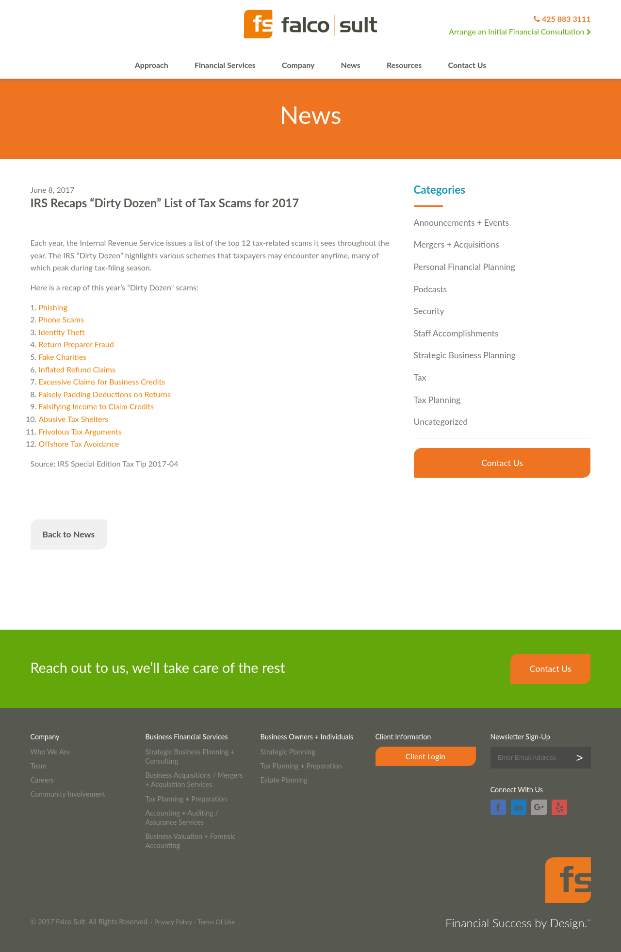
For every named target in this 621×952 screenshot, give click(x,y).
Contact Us (467, 64)
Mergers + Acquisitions (456, 244)
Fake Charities (63, 364)
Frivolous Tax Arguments (80, 439)
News (350, 64)
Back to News (69, 534)
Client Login (425, 756)
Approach (151, 64)
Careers (42, 780)
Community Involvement (68, 794)
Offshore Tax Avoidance (79, 451)
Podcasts (430, 289)
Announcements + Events (461, 222)
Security (429, 311)
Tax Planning (437, 400)
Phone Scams (61, 327)
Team (39, 766)
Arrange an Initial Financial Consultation (519, 31)
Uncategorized (441, 422)
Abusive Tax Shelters (74, 426)
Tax (420, 377)
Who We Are (50, 752)
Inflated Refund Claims (77, 377)
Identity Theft (62, 339)
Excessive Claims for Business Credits (102, 389)
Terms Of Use (216, 922)
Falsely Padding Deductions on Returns (105, 401)
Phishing (53, 314)
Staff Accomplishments (456, 333)
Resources (404, 64)
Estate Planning (284, 780)
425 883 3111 (566, 18)
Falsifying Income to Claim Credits (96, 414)
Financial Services (225, 64)
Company (298, 64)
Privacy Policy (173, 922)
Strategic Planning (288, 752)
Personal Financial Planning (464, 267)
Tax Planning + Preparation (186, 799)
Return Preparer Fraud (76, 352)
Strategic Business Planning (465, 355)
